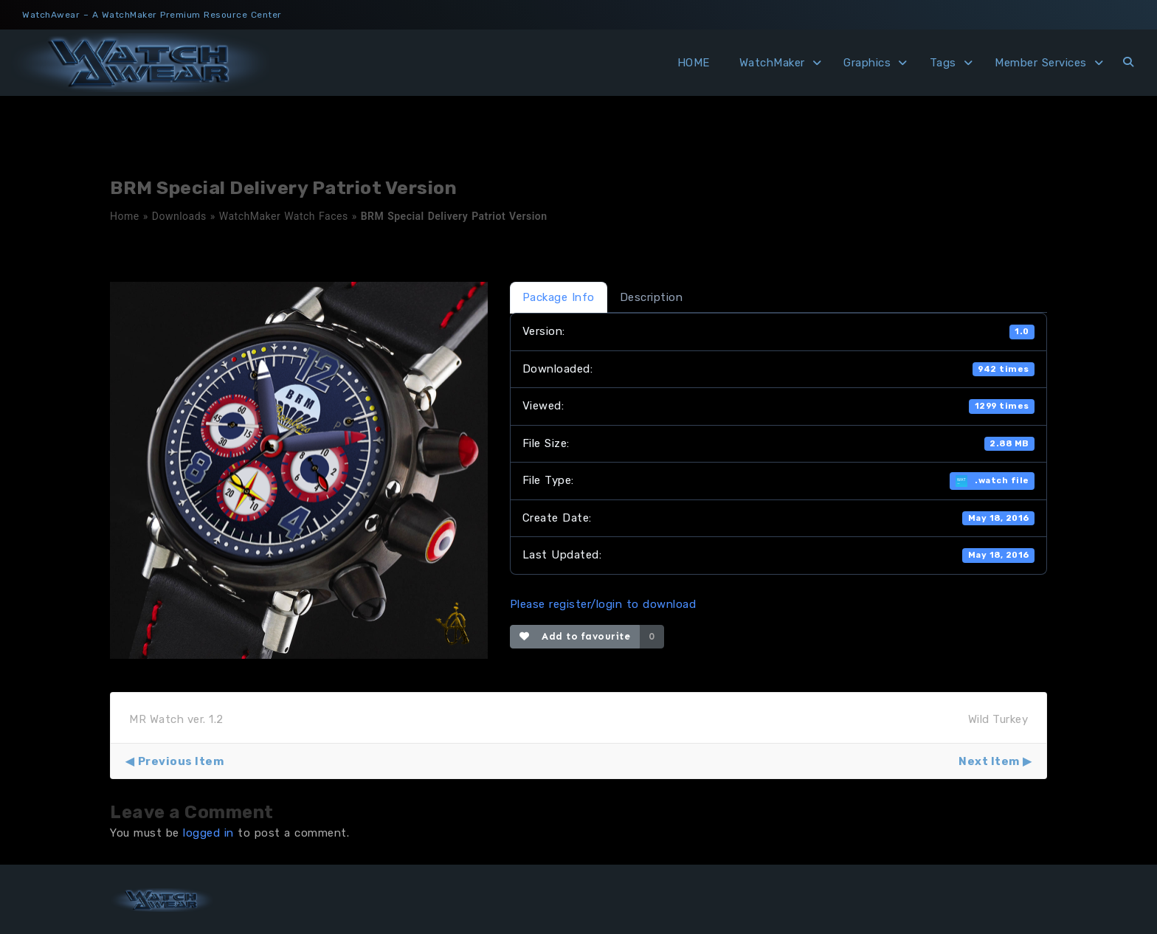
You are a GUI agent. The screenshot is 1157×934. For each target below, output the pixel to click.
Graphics (867, 62)
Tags (943, 62)
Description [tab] (651, 297)
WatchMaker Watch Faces (283, 216)
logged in (208, 833)
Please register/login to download (603, 604)
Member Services (1041, 62)
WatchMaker (772, 62)
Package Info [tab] (558, 297)
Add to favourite (575, 636)
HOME (693, 62)
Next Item (989, 761)
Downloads (179, 216)
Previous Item (181, 761)
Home (124, 216)
